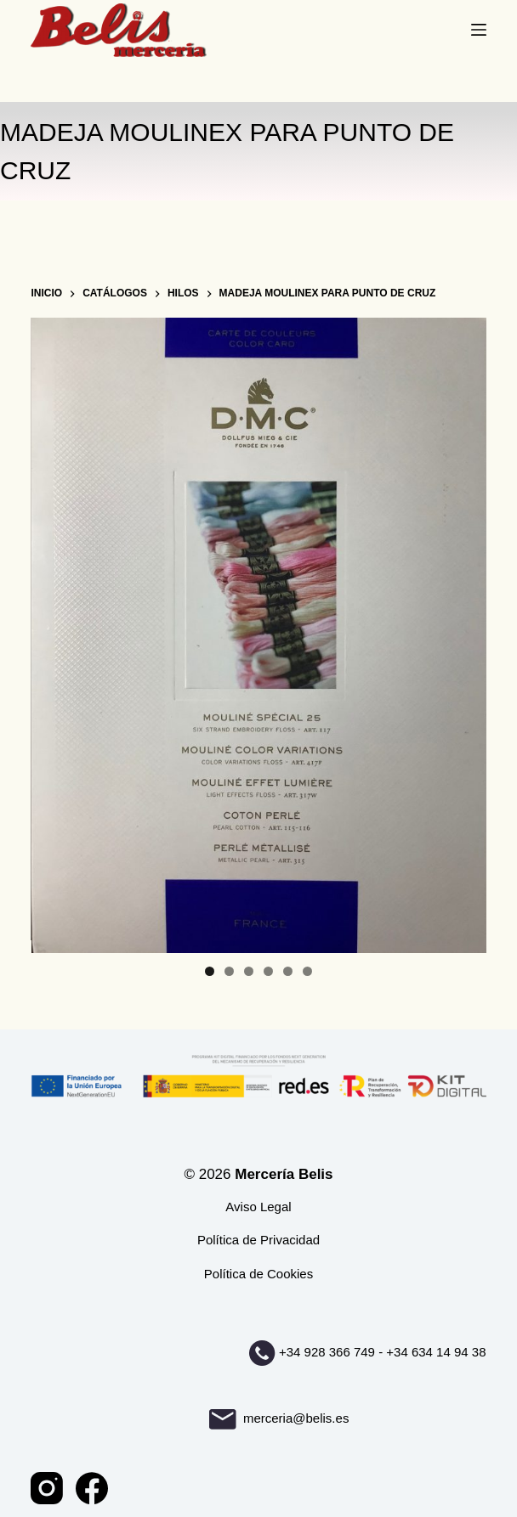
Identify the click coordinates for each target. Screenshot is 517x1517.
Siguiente (465, 631)
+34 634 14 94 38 (436, 1352)
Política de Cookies (258, 1273)
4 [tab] (268, 971)
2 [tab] (229, 971)
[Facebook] (92, 1488)
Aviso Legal (258, 1206)
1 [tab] (209, 971)
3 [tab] (248, 971)
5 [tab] (288, 971)
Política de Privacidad (258, 1239)
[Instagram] (47, 1488)
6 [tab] (307, 971)
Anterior (52, 631)
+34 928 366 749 (327, 1352)
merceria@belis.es (279, 1418)
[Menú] (478, 29)
